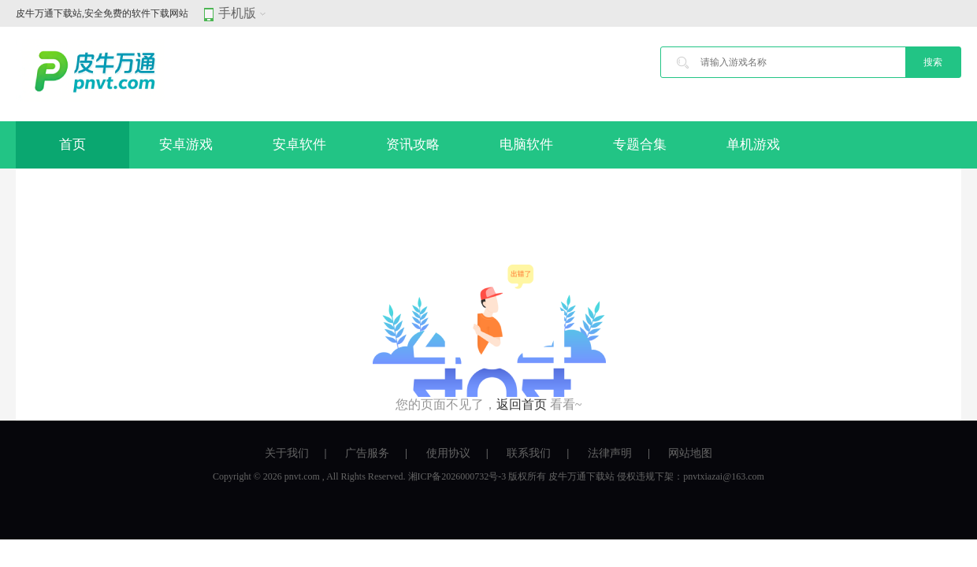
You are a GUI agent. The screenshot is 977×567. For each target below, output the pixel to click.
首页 (72, 144)
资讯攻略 (413, 144)
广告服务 (367, 453)
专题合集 (640, 144)
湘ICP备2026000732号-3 (457, 476)
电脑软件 (526, 144)
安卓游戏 (186, 144)
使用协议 (448, 453)
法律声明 (610, 453)
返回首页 (521, 404)
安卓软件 (299, 144)
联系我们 (529, 453)
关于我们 (287, 453)
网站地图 (690, 453)
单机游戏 (753, 144)
